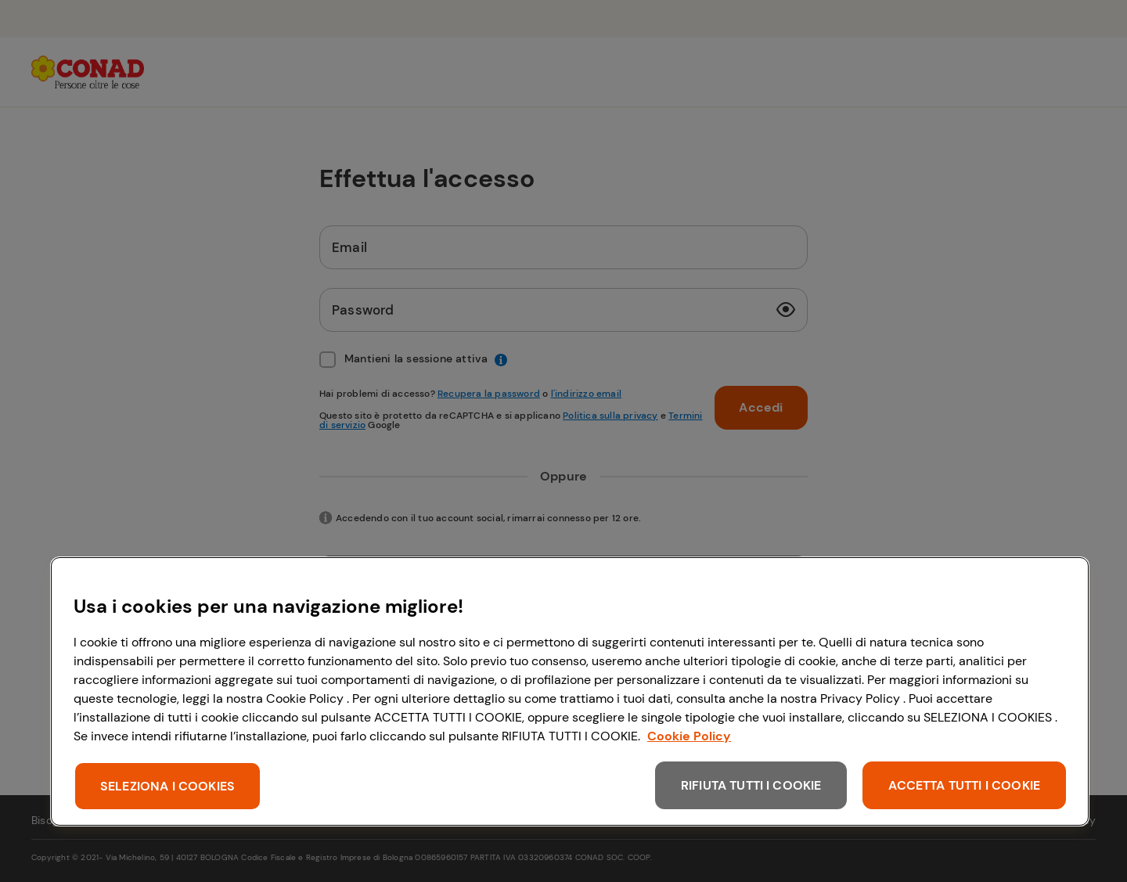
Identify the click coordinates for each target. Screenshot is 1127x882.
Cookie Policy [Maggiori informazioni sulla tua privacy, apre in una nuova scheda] (689, 736)
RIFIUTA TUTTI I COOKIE (751, 785)
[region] (569, 691)
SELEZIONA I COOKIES (167, 786)
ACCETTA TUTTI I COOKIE (964, 785)
